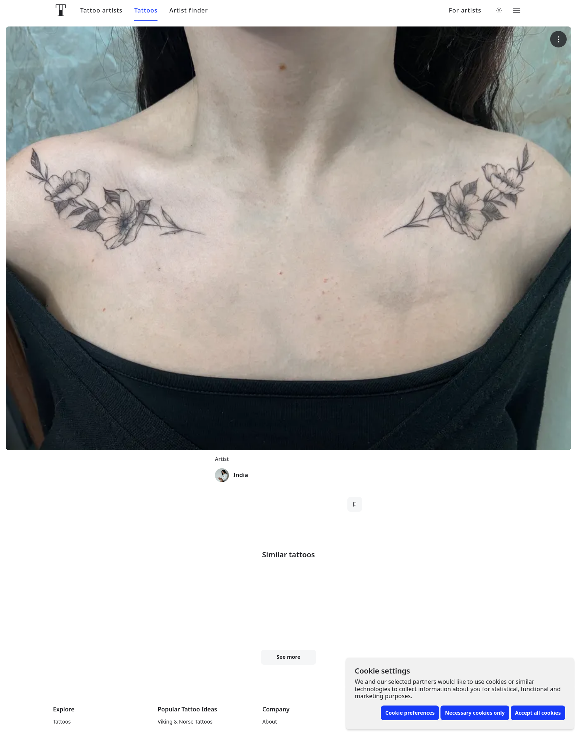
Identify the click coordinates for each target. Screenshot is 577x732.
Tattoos (145, 10)
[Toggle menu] (516, 10)
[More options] (558, 39)
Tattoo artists (101, 10)
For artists (465, 10)
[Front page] (60, 10)
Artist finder (188, 10)
